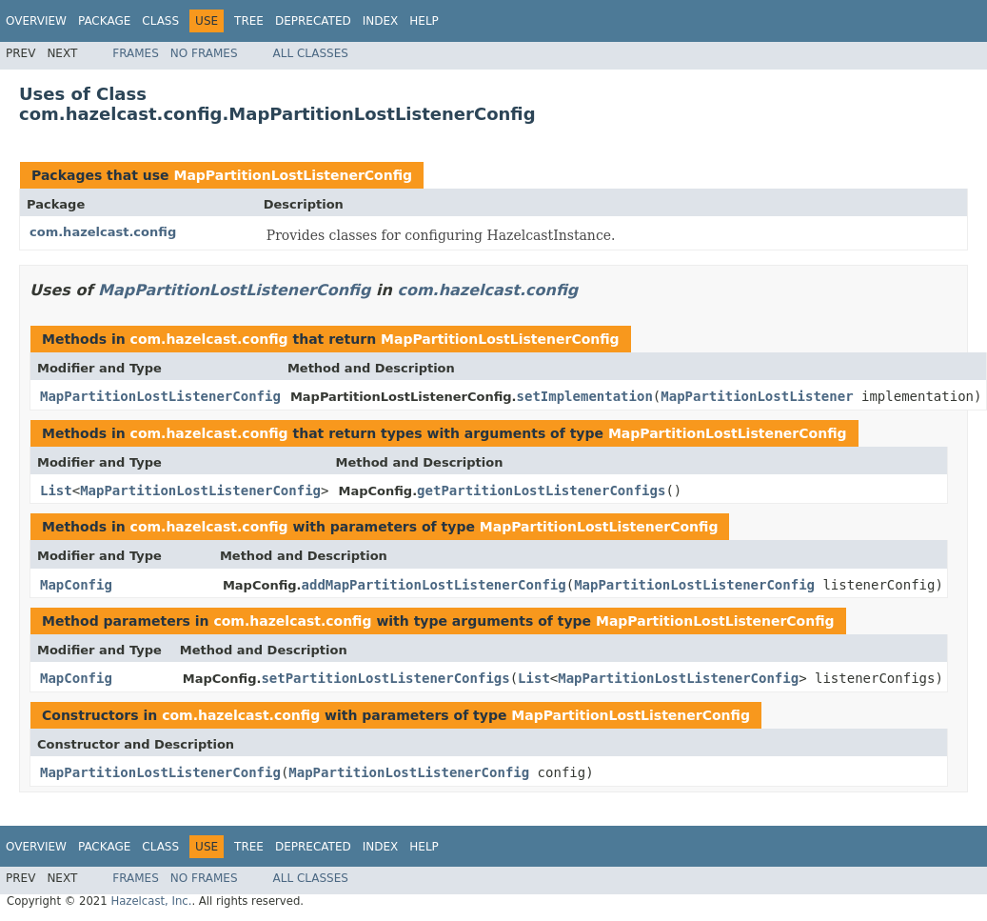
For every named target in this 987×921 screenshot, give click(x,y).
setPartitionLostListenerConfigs (385, 678)
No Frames (204, 53)
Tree (249, 21)
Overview (36, 21)
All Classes (310, 53)
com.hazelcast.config (103, 232)
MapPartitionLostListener (757, 396)
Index (381, 21)
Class (160, 21)
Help (424, 21)
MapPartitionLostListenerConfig (292, 175)
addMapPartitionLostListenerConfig (434, 584)
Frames (135, 53)
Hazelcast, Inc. (150, 901)
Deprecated (313, 21)
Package (104, 21)
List (56, 490)
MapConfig (76, 584)
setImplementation (585, 396)
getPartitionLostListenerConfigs (541, 490)
